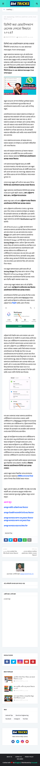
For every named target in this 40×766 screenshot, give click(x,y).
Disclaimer (20, 759)
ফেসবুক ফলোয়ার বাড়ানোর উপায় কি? (16, 526)
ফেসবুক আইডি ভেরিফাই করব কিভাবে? (16, 507)
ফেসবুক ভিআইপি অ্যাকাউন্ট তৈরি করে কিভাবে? (19, 512)
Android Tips (10, 17)
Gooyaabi (34, 762)
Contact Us (18, 757)
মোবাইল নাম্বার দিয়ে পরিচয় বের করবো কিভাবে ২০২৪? (24, 678)
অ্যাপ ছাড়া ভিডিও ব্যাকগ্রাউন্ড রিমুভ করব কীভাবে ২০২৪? (24, 697)
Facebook (8, 719)
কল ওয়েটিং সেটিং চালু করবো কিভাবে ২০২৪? (24, 687)
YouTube (25, 719)
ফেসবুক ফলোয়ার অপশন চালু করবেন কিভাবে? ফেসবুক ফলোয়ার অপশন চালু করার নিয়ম (18, 519)
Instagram (17, 719)
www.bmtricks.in (10, 37)
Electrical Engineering (22, 715)
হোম (5, 17)
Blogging (18, 762)
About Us (9, 757)
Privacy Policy (29, 757)
